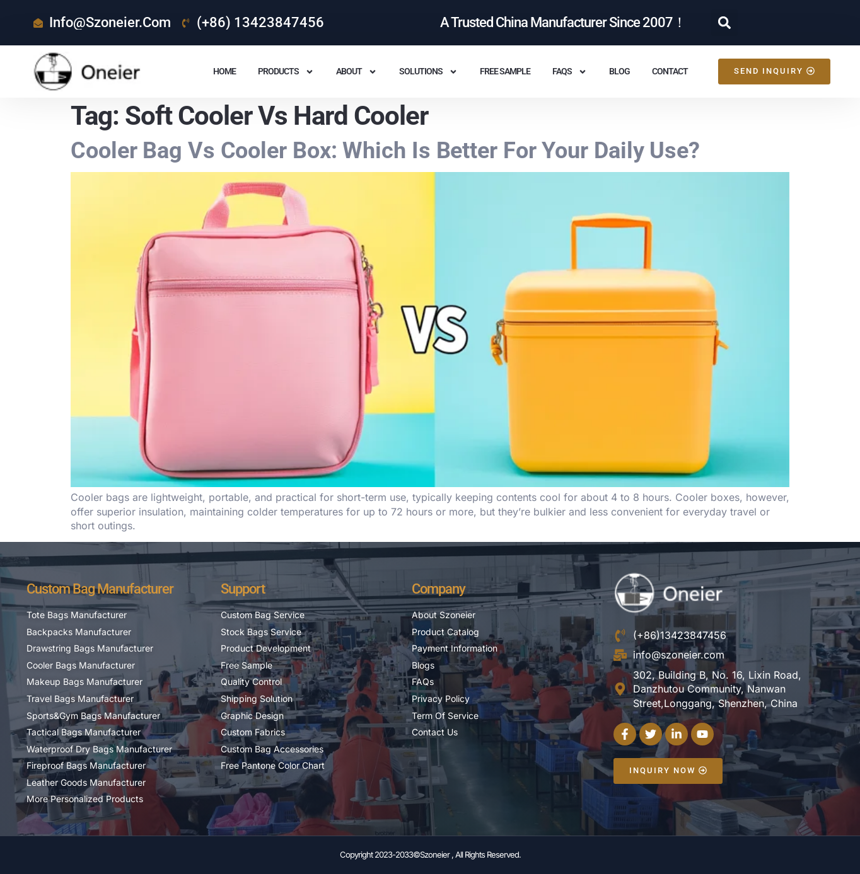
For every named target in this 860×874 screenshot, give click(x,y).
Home (224, 71)
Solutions (428, 72)
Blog (619, 71)
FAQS (569, 72)
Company (438, 589)
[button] (724, 22)
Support (243, 589)
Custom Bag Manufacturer (99, 589)
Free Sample (505, 71)
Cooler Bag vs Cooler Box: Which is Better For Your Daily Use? (385, 150)
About (356, 72)
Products (286, 72)
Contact (670, 71)
